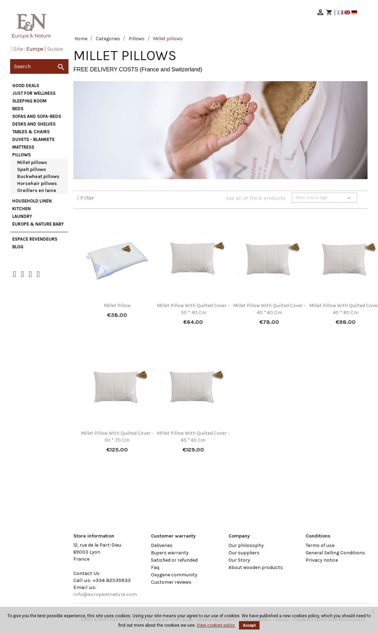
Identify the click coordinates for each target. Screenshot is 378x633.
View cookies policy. (216, 625)
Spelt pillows (31, 169)
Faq (155, 567)
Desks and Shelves (34, 124)
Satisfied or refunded (174, 560)
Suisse (55, 48)
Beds (17, 108)
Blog (17, 246)
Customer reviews (171, 582)
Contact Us (86, 573)
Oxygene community (174, 575)
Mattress (23, 147)
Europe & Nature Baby (38, 224)
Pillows (21, 154)
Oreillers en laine (36, 190)
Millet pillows (32, 162)
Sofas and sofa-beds (36, 116)
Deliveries (162, 545)
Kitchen (21, 208)
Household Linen (32, 201)
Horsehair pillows (37, 183)
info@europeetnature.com (105, 594)
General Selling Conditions (335, 553)
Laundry (22, 216)
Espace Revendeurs (34, 239)
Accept (249, 625)
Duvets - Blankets (33, 139)
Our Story (239, 560)
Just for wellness (34, 93)
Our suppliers (244, 553)
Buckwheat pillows (38, 176)
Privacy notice (322, 560)
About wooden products (255, 567)
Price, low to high (324, 198)
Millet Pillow (117, 305)
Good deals (25, 85)
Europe (34, 48)
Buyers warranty (170, 553)
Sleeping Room (29, 101)
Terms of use (320, 545)
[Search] (39, 66)
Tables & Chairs (31, 131)
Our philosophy (246, 545)
